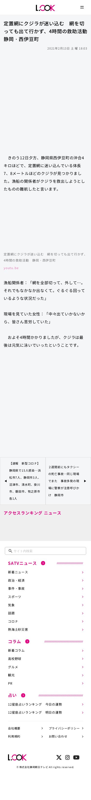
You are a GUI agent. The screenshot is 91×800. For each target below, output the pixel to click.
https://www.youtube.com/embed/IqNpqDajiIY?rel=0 (45, 224)
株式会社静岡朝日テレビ (33, 767)
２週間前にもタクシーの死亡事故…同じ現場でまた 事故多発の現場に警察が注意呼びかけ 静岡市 (63, 481)
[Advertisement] (45, 100)
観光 (11, 675)
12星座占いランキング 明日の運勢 (35, 712)
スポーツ (14, 596)
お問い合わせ (58, 736)
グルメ (13, 667)
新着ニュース (18, 572)
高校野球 (14, 658)
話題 (11, 613)
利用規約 (14, 736)
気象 (11, 605)
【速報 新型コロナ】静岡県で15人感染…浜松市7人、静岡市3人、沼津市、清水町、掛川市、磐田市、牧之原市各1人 (25, 480)
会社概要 (14, 728)
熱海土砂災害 (18, 629)
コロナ (13, 621)
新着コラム (16, 650)
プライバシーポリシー (64, 728)
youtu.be (11, 267)
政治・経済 (16, 580)
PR (10, 683)
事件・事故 (16, 588)
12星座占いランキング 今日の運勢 (35, 704)
